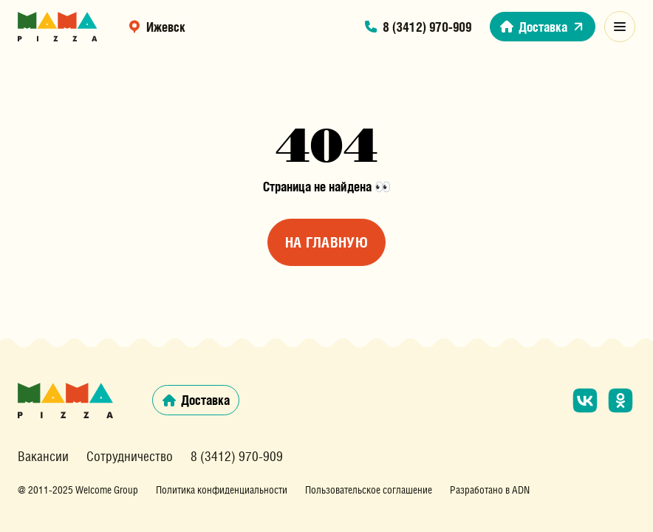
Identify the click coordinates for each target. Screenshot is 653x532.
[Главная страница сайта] (58, 26)
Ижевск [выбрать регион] (156, 26)
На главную (326, 242)
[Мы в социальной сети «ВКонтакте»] (585, 400)
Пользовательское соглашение (368, 490)
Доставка (542, 26)
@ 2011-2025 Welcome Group (78, 490)
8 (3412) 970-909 (417, 26)
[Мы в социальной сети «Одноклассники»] (620, 400)
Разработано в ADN (490, 490)
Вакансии (43, 457)
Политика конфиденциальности (221, 490)
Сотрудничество (129, 457)
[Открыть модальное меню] (619, 26)
